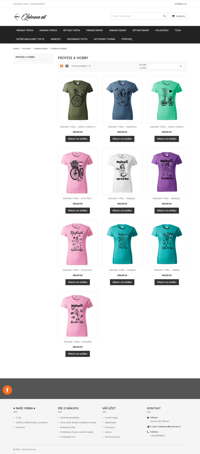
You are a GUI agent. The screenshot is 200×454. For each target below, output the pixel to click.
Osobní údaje (111, 417)
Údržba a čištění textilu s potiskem (31, 422)
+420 (152, 435)
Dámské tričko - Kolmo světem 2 (78, 126)
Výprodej (126, 39)
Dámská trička (48, 30)
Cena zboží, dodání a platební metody (78, 422)
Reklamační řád (67, 427)
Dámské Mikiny (117, 30)
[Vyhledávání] (139, 16)
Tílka (178, 30)
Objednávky (110, 422)
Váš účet (109, 408)
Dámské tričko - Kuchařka (78, 341)
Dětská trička (71, 30)
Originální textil (77, 39)
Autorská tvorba (104, 39)
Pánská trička (24, 30)
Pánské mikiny (94, 30)
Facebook (7, 390)
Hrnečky (56, 39)
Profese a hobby (25, 57)
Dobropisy (109, 427)
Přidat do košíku (77, 138)
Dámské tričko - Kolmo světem (167, 126)
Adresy (108, 432)
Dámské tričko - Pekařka (122, 269)
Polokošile (162, 30)
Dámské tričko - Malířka (167, 269)
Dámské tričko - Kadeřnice (122, 126)
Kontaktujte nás (67, 436)
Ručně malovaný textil (30, 39)
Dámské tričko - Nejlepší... (122, 198)
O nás (18, 417)
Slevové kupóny (112, 436)
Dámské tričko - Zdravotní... (78, 269)
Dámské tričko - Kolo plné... (77, 198)
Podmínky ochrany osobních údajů (76, 432)
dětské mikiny (141, 30)
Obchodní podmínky (69, 417)
